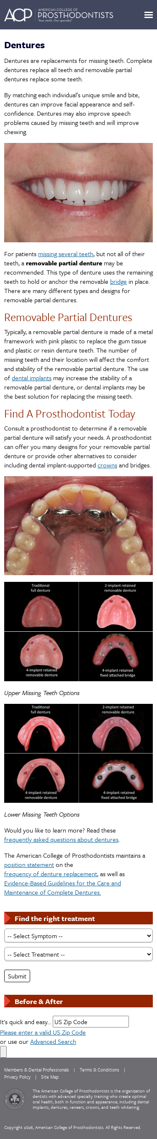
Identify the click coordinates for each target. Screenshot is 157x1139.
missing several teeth (65, 253)
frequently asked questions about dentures (61, 839)
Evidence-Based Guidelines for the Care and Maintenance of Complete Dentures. (62, 887)
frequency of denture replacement (50, 873)
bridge (118, 281)
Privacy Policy (17, 1076)
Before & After (39, 1001)
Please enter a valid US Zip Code (43, 1032)
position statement (29, 864)
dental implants (31, 377)
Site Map (50, 1076)
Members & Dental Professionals (36, 1069)
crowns (107, 465)
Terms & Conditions (99, 1069)
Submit (17, 976)
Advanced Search (53, 1041)
